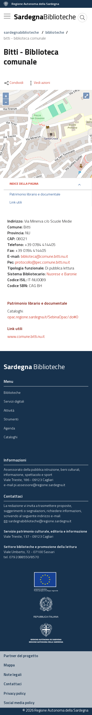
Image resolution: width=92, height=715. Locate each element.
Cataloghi (10, 436)
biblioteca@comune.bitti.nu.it (44, 256)
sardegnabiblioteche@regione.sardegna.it (37, 520)
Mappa (9, 665)
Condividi (13, 82)
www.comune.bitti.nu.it (26, 336)
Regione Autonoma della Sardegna (35, 4)
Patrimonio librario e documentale (35, 194)
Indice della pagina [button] (24, 183)
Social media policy (19, 702)
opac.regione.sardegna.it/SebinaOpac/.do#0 (42, 317)
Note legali (13, 674)
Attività (9, 410)
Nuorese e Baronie (62, 274)
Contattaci (13, 684)
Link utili (16, 202)
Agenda (9, 428)
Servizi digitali (14, 401)
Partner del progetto (21, 656)
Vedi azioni (39, 82)
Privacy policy (15, 693)
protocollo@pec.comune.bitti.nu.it (42, 262)
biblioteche (54, 32)
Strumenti (11, 419)
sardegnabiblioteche (22, 32)
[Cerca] (82, 17)
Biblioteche (12, 392)
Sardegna (45, 16)
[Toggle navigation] (7, 16)
